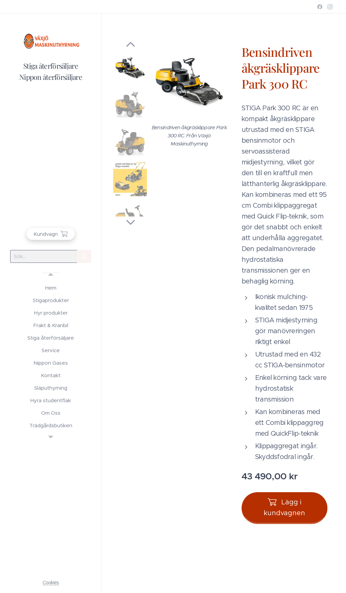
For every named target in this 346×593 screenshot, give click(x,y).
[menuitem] (50, 288)
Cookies (51, 582)
